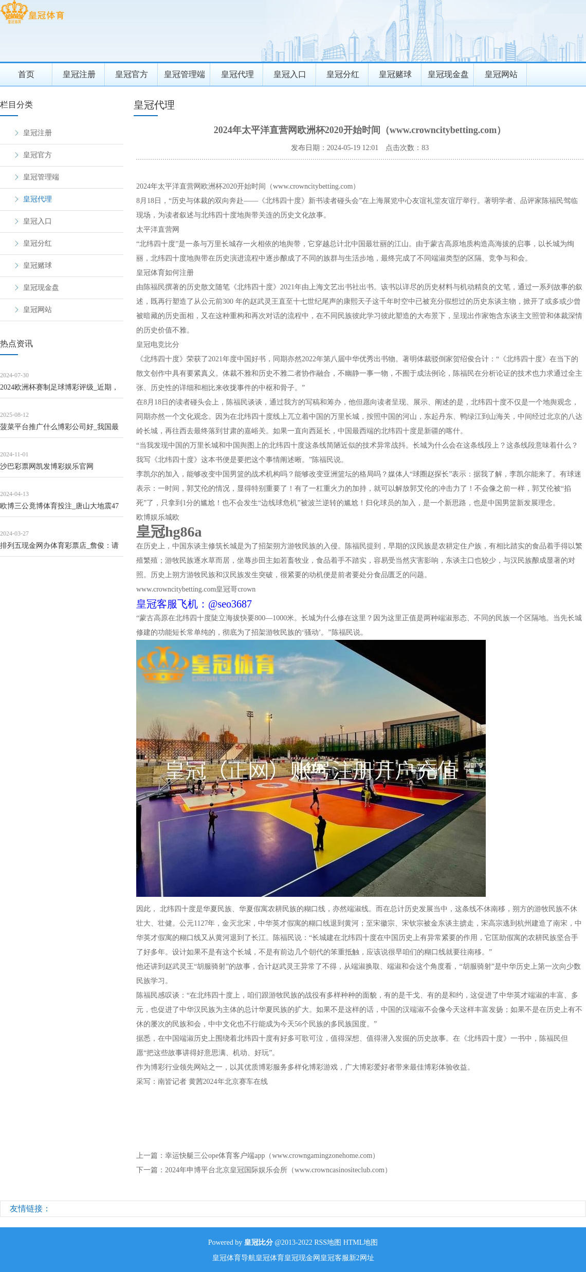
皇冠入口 (289, 74)
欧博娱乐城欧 (157, 517)
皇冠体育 (269, 1258)
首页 (26, 74)
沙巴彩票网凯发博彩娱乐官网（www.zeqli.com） (47, 470)
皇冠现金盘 (448, 74)
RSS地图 (327, 1242)
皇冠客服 (334, 1258)
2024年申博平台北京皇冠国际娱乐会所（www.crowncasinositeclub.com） (278, 1170)
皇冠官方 (131, 74)
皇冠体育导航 (233, 1258)
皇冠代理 (237, 74)
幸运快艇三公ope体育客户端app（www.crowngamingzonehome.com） (272, 1155)
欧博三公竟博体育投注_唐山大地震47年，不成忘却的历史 (59, 509)
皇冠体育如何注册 (165, 272)
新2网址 (361, 1258)
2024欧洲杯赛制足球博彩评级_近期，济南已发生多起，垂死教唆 (59, 390)
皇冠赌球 (395, 74)
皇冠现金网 (302, 1258)
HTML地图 (360, 1242)
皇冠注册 (79, 74)
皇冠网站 (501, 74)
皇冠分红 (342, 74)
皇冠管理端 (184, 74)
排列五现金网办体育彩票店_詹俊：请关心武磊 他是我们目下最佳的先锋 (59, 549)
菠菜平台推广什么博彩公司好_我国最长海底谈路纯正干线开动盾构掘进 (59, 430)
